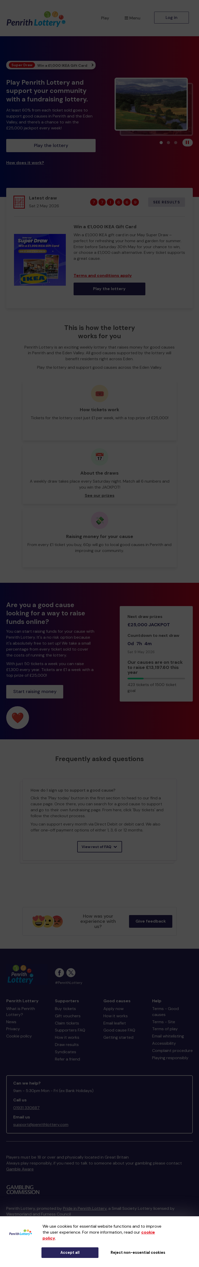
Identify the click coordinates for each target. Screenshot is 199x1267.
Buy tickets (65, 1008)
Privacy (13, 1029)
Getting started (118, 1037)
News (11, 1022)
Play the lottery (51, 145)
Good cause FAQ (119, 1030)
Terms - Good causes (165, 1011)
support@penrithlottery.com (40, 1124)
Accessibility (164, 1043)
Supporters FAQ (70, 1030)
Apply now (113, 1008)
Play (105, 18)
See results (166, 202)
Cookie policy (19, 1036)
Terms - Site (163, 1022)
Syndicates (65, 1052)
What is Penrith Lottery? (20, 1011)
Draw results (67, 1044)
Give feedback (151, 921)
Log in (171, 17)
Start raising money (34, 691)
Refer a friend (67, 1059)
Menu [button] (132, 18)
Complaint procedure (172, 1050)
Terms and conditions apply (103, 275)
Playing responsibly (170, 1057)
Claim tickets (67, 1023)
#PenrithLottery (68, 983)
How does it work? (25, 162)
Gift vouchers (68, 1016)
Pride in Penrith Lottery (84, 1208)
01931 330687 (26, 1107)
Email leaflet (114, 1023)
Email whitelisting (168, 1036)
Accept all (70, 1252)
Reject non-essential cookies (138, 1252)
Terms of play (165, 1029)
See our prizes (100, 495)
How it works (67, 1037)
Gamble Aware (20, 1169)
